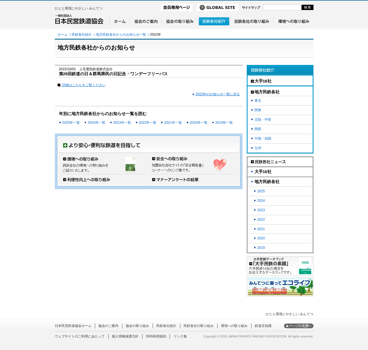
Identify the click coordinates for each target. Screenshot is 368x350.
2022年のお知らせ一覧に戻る (218, 94)
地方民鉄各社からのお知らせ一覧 (121, 35)
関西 (258, 129)
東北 (258, 101)
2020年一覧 (199, 123)
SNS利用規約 (156, 336)
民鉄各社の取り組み (199, 326)
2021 (261, 229)
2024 (261, 201)
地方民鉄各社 (267, 181)
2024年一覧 (96, 123)
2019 (261, 248)
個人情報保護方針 (125, 336)
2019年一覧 (224, 123)
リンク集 (180, 336)
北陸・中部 (263, 119)
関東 (258, 110)
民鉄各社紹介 (82, 35)
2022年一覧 (148, 123)
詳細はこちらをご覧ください (83, 85)
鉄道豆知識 (263, 326)
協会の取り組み (137, 326)
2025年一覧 (71, 123)
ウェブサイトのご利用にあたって (80, 336)
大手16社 (263, 171)
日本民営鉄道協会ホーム (73, 326)
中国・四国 (263, 138)
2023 (261, 210)
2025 (261, 191)
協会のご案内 (108, 326)
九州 (258, 148)
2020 (261, 238)
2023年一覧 (122, 123)
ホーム (63, 35)
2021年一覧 (173, 123)
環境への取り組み (234, 326)
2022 (261, 220)
